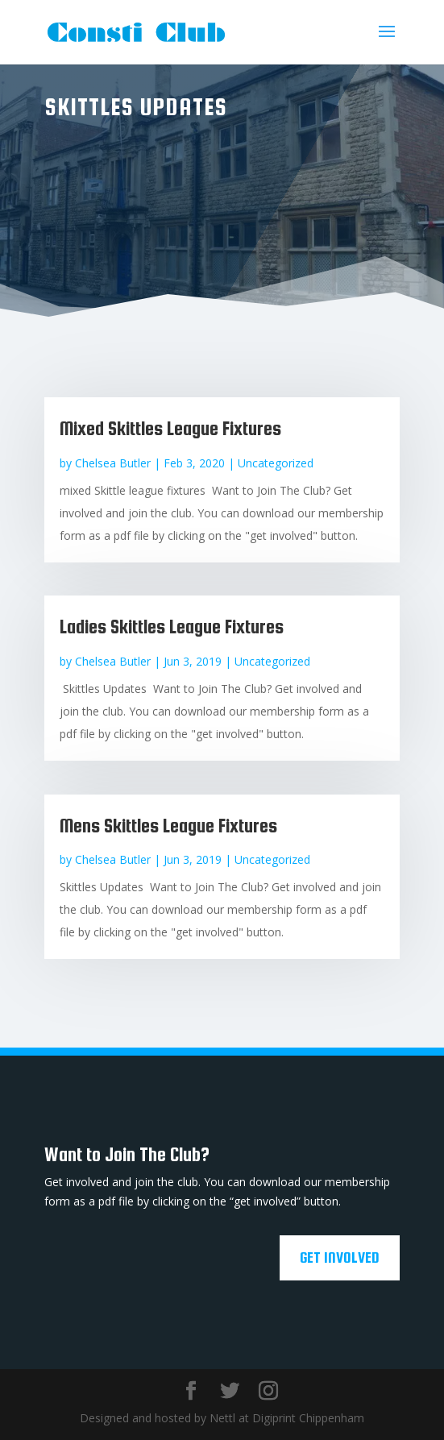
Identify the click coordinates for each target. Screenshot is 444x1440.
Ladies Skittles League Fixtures (172, 626)
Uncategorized (275, 463)
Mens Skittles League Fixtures (168, 825)
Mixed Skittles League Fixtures (170, 428)
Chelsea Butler (113, 463)
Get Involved (340, 1257)
